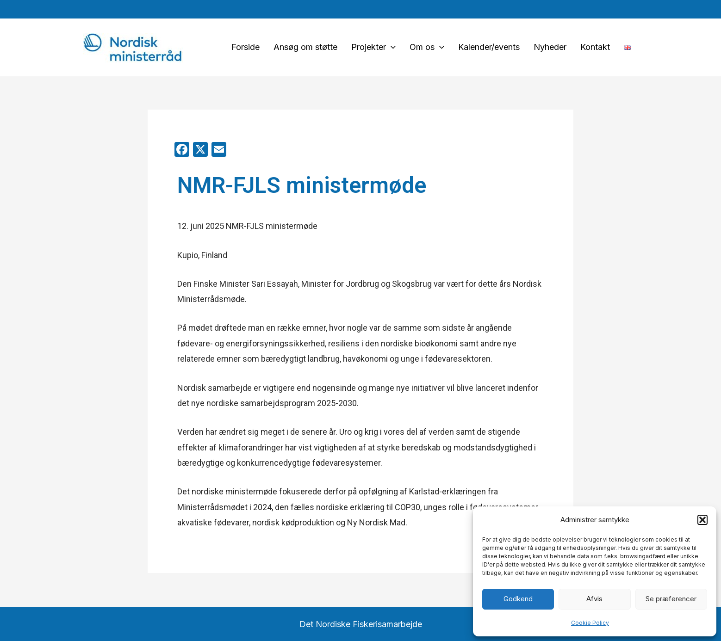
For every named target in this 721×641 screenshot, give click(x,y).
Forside (245, 47)
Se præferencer (671, 598)
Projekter (373, 47)
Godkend (518, 598)
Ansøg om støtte (305, 47)
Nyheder (550, 47)
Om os (427, 47)
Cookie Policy (590, 622)
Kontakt (595, 47)
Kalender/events (489, 47)
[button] (702, 519)
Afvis (594, 598)
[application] (391, 47)
